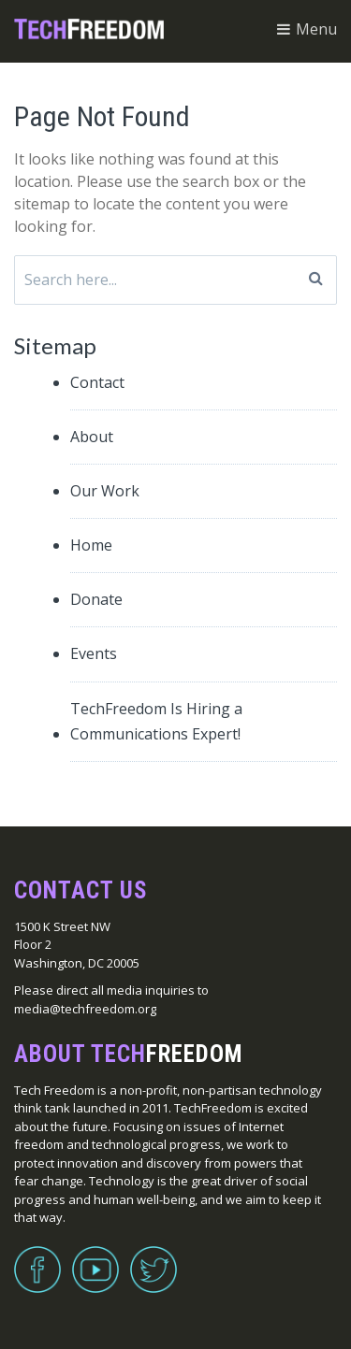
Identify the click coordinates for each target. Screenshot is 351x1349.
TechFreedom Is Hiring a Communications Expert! (156, 721)
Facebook (37, 1258)
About (91, 436)
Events (93, 653)
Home (91, 545)
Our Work (104, 491)
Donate (96, 599)
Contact (97, 382)
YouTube (95, 1258)
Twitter (153, 1258)
